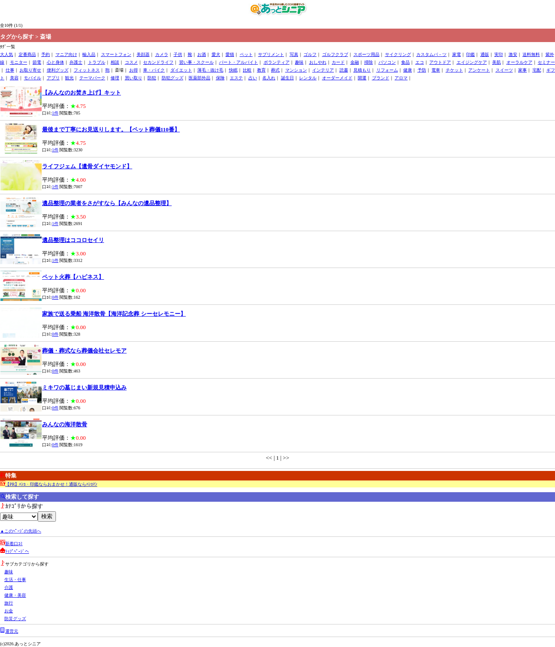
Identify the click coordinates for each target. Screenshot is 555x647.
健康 (407, 70)
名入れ (268, 77)
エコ (419, 62)
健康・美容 (15, 595)
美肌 (496, 62)
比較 (247, 70)
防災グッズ (15, 618)
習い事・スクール (196, 62)
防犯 (151, 77)
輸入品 (88, 54)
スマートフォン (116, 54)
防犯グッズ (172, 77)
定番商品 (27, 54)
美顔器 (143, 54)
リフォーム (387, 70)
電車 (435, 70)
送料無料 (531, 54)
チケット (454, 70)
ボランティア (277, 62)
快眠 (233, 70)
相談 (115, 62)
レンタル (308, 77)
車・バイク (154, 70)
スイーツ (504, 70)
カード (338, 62)
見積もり (362, 70)
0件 (55, 297)
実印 (498, 54)
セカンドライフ (158, 62)
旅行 (8, 603)
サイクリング (398, 54)
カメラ (161, 54)
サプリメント (271, 54)
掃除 (368, 62)
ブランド (380, 77)
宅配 (536, 70)
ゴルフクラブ (335, 54)
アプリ (53, 77)
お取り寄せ (30, 70)
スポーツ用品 (366, 54)
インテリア (323, 70)
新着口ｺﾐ (14, 543)
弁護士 (75, 62)
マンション (296, 70)
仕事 (10, 70)
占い (252, 77)
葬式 (275, 70)
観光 (69, 77)
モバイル (32, 77)
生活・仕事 (15, 579)
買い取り (133, 77)
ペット (246, 54)
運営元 (11, 631)
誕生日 (287, 77)
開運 (362, 77)
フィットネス (87, 70)
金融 (354, 62)
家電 (456, 54)
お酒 (201, 54)
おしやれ (317, 62)
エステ (236, 77)
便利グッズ (58, 70)
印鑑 (470, 54)
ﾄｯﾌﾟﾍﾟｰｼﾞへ (17, 551)
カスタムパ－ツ (431, 54)
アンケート (479, 70)
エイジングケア (472, 62)
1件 (55, 113)
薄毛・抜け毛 (210, 70)
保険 (220, 77)
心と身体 (55, 62)
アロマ (401, 77)
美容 (14, 77)
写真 (294, 54)
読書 (344, 70)
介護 (8, 587)
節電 (37, 62)
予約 (45, 54)
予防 (422, 70)
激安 (513, 54)
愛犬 (216, 54)
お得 (133, 70)
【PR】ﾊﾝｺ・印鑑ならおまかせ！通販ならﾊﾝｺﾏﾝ (51, 484)
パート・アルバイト (238, 62)
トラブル (96, 62)
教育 (261, 70)
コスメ (131, 62)
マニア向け (66, 54)
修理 (115, 77)
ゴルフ (310, 54)
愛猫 (229, 54)
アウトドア (440, 62)
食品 (405, 62)
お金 (8, 610)
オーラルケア (519, 62)
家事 (522, 70)
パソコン (387, 62)
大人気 (6, 54)
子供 (177, 54)
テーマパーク (92, 77)
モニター (18, 62)
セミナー (546, 62)
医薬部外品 (199, 77)
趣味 (299, 62)
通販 (484, 54)
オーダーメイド (337, 77)
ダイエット (181, 70)
